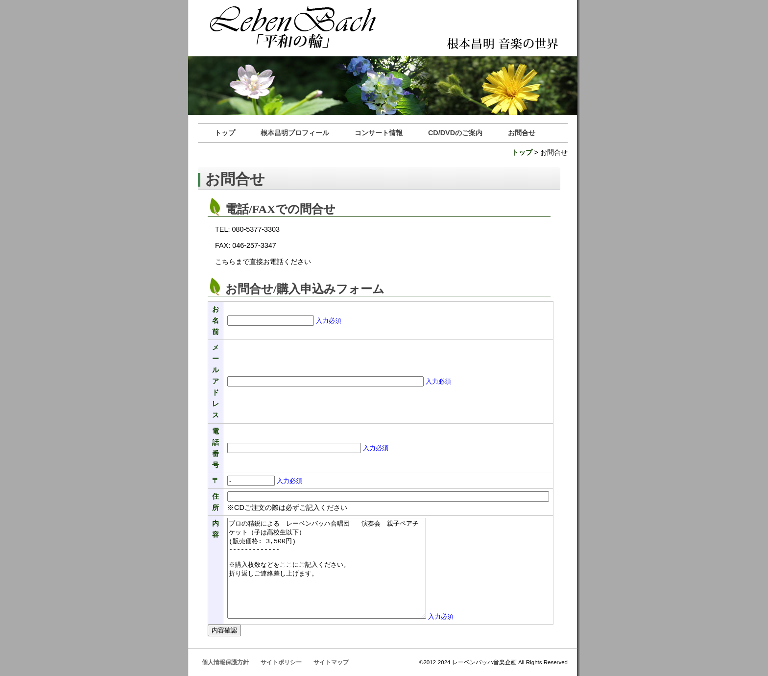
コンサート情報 (379, 133)
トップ (225, 133)
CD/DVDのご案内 (455, 133)
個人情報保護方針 (225, 662)
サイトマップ (331, 662)
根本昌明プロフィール (295, 133)
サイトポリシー (281, 662)
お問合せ (521, 133)
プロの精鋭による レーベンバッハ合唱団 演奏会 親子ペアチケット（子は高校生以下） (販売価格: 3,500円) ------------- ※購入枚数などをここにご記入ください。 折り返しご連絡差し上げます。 (326, 568)
